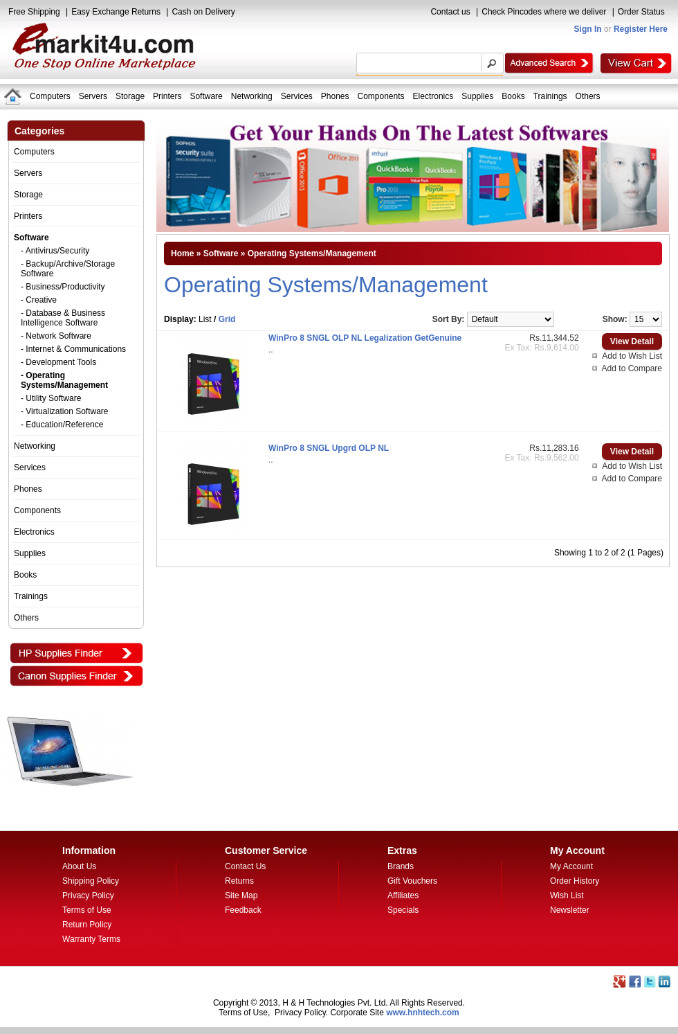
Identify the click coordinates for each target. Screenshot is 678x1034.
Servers (93, 96)
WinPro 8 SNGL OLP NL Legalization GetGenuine (364, 338)
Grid (227, 319)
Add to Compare (632, 368)
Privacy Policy (88, 895)
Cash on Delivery (203, 12)
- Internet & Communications (73, 349)
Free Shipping (34, 12)
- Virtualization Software (65, 411)
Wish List (567, 895)
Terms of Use (86, 910)
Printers (167, 96)
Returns (239, 881)
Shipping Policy (90, 881)
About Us (79, 866)
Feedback (243, 910)
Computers (50, 96)
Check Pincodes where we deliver (544, 12)
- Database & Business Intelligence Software (63, 318)
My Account (571, 866)
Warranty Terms (91, 939)
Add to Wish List (632, 356)
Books (513, 96)
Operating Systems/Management (312, 253)
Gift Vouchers (412, 881)
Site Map (241, 895)
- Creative (39, 300)
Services (297, 96)
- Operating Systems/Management (64, 380)
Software (206, 96)
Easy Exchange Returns (116, 12)
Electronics (433, 96)
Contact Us (245, 866)
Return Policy (86, 924)
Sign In (588, 29)
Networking (252, 96)
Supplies (477, 96)
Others (588, 96)
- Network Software (56, 336)
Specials (403, 910)
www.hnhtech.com (422, 1012)
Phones (335, 96)
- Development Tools (58, 362)
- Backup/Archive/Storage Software (68, 268)
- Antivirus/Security (55, 251)
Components (381, 96)
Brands (400, 866)
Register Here (641, 29)
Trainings (550, 96)
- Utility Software (51, 398)
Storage (130, 96)
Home (182, 253)
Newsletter (569, 910)
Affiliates (403, 895)
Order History (574, 881)
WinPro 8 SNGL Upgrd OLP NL (328, 448)
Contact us (450, 12)
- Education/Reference (62, 424)
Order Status (641, 12)
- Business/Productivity (62, 287)
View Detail (632, 341)
